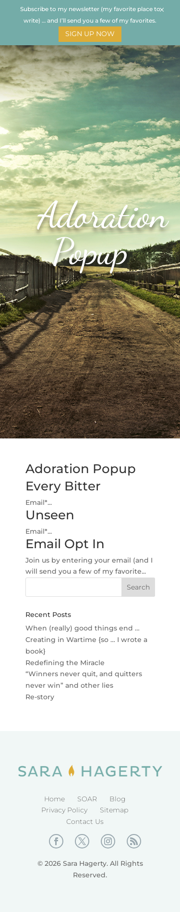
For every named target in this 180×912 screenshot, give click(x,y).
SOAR (87, 799)
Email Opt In (65, 544)
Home (54, 799)
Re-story (39, 697)
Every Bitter (63, 486)
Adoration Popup (80, 468)
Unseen (49, 515)
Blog (117, 799)
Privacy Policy (64, 810)
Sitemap (114, 810)
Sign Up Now (90, 33)
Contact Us (85, 821)
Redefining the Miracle (65, 662)
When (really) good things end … (82, 628)
